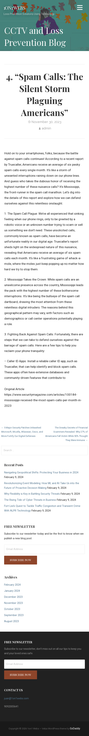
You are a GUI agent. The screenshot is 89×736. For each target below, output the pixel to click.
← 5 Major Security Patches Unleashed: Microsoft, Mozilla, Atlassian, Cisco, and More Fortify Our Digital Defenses (22, 431)
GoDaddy (75, 728)
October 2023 (12, 609)
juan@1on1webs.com (16, 698)
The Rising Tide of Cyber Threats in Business (30, 499)
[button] (79, 8)
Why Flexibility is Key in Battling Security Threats (32, 493)
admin (46, 128)
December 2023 (13, 597)
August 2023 (11, 621)
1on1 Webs (14, 8)
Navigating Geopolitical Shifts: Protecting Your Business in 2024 (41, 472)
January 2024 (12, 590)
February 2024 (12, 584)
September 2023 (14, 615)
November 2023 (13, 603)
